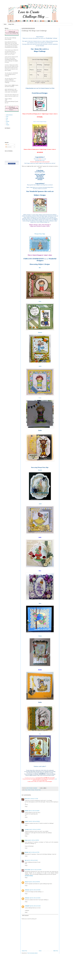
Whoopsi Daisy (38, 789)
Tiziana (7, 124)
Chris (40, 301)
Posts (7, 144)
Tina (40, 733)
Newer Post (24, 950)
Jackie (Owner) (9, 114)
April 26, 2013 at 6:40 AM (35, 897)
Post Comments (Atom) (33, 953)
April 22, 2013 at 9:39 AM (34, 810)
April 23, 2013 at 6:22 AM (32, 860)
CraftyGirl (27, 905)
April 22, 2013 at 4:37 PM (33, 852)
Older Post (55, 950)
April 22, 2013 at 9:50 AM (34, 821)
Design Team (11, 24)
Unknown (27, 889)
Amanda (40, 470)
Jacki (40, 366)
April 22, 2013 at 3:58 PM (33, 840)
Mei (40, 267)
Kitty (7, 118)
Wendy (40, 636)
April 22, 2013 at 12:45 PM (34, 829)
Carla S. (26, 821)
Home (5, 24)
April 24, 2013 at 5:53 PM (36, 869)
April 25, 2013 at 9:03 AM (35, 889)
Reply (26, 806)
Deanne (40, 332)
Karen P (27, 881)
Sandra (26, 810)
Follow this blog (11, 163)
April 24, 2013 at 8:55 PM (34, 881)
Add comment (25, 915)
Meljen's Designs (31, 789)
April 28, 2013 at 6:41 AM (35, 905)
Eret (26, 798)
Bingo (26, 789)
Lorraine (27, 829)
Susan (40, 397)
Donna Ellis (27, 869)
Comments (8, 146)
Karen (26, 840)
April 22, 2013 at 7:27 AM (32, 798)
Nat (25, 860)
